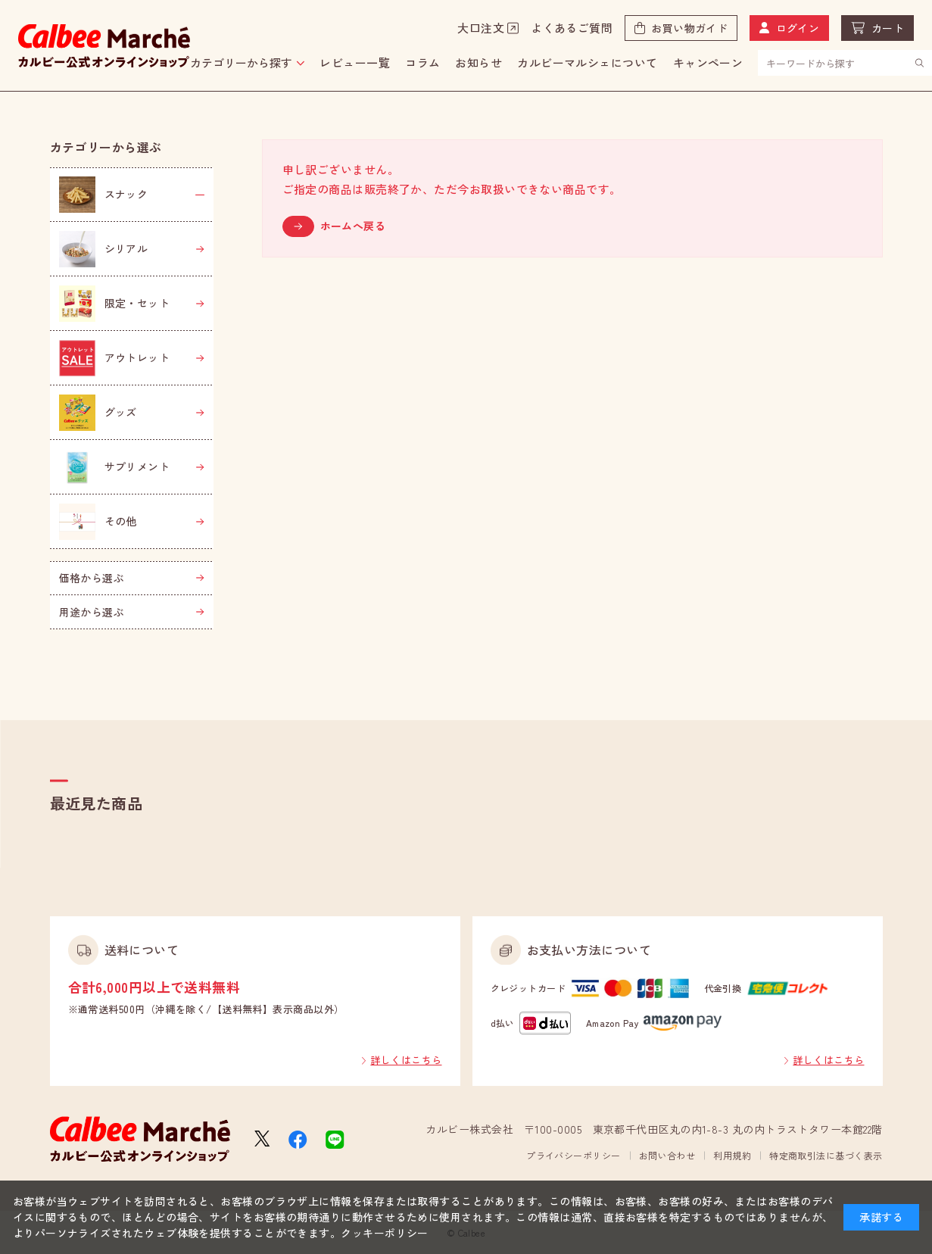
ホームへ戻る (353, 225)
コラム (422, 62)
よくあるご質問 (572, 28)
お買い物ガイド (689, 28)
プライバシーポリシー (573, 1155)
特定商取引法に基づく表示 (825, 1155)
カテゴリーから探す (241, 62)
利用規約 (732, 1155)
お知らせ (478, 62)
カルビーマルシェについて (587, 62)
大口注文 (480, 28)
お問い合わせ (667, 1155)
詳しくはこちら (405, 1060)
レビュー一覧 (354, 62)
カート (887, 28)
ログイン (798, 28)
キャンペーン (708, 62)
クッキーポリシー (385, 1232)
